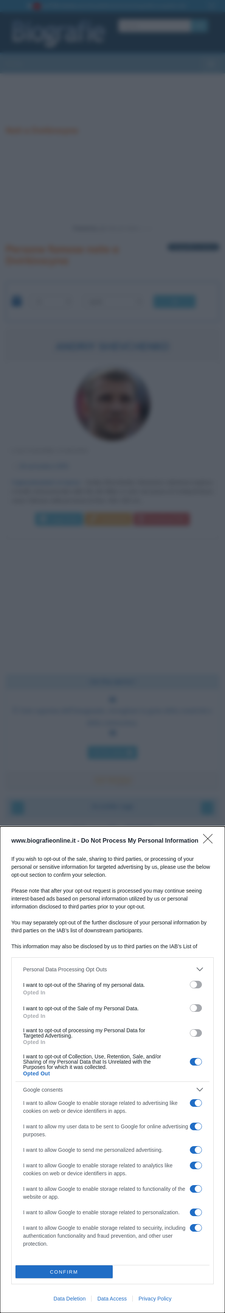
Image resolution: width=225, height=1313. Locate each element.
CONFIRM (64, 1272)
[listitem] (112, 969)
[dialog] (112, 1069)
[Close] (210, 841)
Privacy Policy (154, 1299)
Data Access (112, 1299)
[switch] (196, 984)
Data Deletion (70, 1299)
